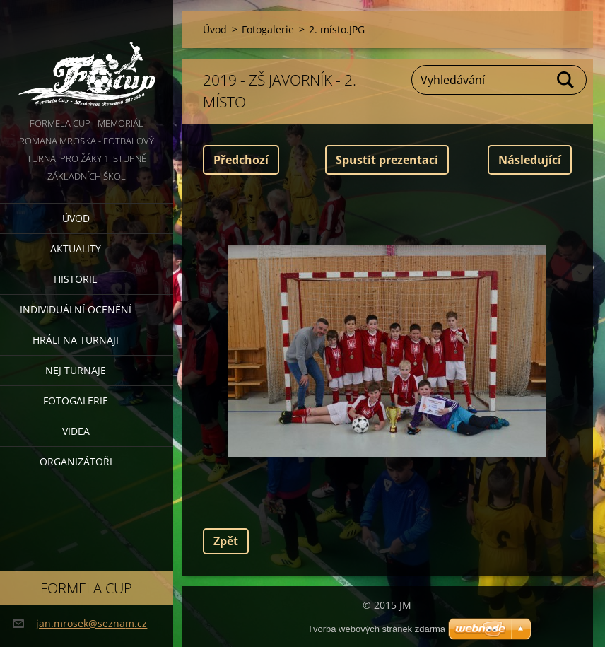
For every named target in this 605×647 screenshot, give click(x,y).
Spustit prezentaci (387, 160)
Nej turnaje (75, 370)
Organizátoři (76, 461)
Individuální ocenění (75, 309)
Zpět (225, 541)
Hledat (566, 80)
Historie (76, 279)
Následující (529, 160)
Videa (76, 431)
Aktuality (75, 248)
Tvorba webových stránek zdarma (376, 629)
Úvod (76, 218)
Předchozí (241, 160)
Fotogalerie (75, 400)
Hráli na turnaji (76, 339)
